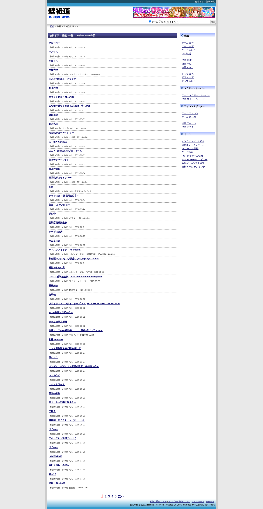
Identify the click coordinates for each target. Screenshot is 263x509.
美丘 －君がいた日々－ (60, 204)
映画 (163, 22)
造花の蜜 (53, 88)
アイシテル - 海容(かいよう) (63, 438)
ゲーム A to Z (188, 50)
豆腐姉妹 (53, 285)
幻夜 (51, 186)
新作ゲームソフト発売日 (194, 163)
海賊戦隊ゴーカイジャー (61, 132)
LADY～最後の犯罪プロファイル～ (66, 150)
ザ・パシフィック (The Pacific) (65, 249)
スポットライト (57, 384)
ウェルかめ (54, 375)
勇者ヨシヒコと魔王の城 (61, 97)
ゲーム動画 (187, 152)
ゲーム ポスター (190, 117)
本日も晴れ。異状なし (60, 465)
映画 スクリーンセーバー (194, 99)
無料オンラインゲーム (193, 145)
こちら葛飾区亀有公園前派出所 (65, 348)
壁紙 (52, 26)
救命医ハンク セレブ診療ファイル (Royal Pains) (74, 258)
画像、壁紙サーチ (158, 501)
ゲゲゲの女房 (55, 231)
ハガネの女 (54, 240)
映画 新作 (186, 60)
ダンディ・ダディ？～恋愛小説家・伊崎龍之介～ (74, 366)
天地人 (52, 411)
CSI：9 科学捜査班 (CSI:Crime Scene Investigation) (76, 276)
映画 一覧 (186, 63)
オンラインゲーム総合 (193, 141)
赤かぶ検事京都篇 (58, 321)
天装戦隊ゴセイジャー (60, 177)
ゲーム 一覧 (188, 46)
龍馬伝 (52, 294)
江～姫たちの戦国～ (59, 142)
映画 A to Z (187, 67)
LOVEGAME (55, 456)
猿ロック (53, 357)
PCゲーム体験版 (190, 148)
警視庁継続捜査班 (58, 222)
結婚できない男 (57, 267)
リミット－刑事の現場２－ (62, 402)
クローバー (54, 43)
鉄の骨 (52, 213)
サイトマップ (198, 501)
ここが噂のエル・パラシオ (62, 79)
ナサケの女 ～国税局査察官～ (64, 195)
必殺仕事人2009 (57, 483)
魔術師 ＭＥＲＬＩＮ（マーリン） (67, 420)
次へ (121, 496)
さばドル (53, 61)
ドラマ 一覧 (188, 77)
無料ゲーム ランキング (193, 166)
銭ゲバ (52, 474)
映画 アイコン (189, 123)
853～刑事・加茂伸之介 (61, 312)
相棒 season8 (56, 339)
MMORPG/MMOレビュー (194, 159)
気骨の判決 (54, 393)
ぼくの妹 (53, 429)
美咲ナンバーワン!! (59, 160)
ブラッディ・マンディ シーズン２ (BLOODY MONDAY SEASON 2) (84, 303)
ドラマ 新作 (188, 74)
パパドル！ (54, 52)
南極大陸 (53, 70)
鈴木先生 (53, 124)
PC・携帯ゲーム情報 (192, 156)
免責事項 (210, 501)
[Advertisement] (198, 223)
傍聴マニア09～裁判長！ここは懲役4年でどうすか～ (76, 330)
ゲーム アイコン (190, 113)
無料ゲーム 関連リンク (179, 501)
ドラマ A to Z (188, 81)
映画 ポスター (189, 127)
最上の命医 (54, 168)
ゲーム (155, 22)
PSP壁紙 (186, 53)
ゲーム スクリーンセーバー (196, 95)
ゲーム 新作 (188, 42)
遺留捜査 (53, 114)
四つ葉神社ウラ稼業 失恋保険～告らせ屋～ (71, 106)
